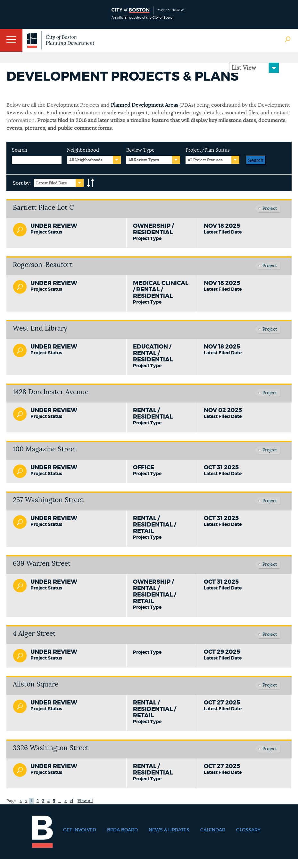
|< (20, 801)
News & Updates (169, 830)
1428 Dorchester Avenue (50, 392)
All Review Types (143, 160)
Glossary (248, 830)
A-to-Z (91, 183)
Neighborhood (83, 150)
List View (244, 68)
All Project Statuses (205, 160)
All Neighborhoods (85, 160)
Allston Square (35, 684)
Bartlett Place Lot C (43, 207)
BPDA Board (122, 830)
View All (85, 801)
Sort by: (22, 183)
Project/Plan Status (208, 150)
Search (19, 150)
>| (71, 801)
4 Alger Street (34, 633)
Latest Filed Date (51, 183)
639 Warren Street (41, 563)
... (59, 801)
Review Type (140, 150)
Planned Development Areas (144, 105)
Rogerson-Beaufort (42, 264)
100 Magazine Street (45, 449)
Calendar (212, 830)
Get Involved (79, 830)
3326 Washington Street (50, 748)
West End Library (40, 328)
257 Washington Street (48, 500)
